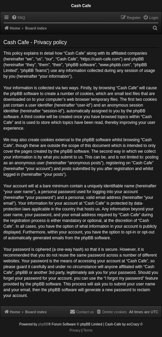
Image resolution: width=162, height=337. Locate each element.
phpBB (43, 324)
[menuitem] (18, 18)
